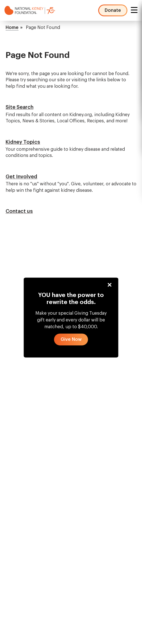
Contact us (19, 211)
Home (12, 27)
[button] (71, 340)
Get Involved (21, 176)
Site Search (19, 107)
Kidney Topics (23, 142)
